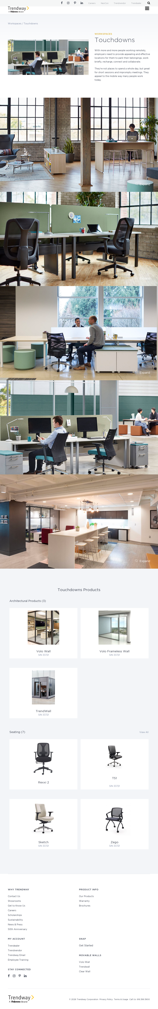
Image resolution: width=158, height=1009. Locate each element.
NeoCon (104, 3)
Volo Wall (84, 962)
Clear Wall (84, 972)
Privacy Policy (106, 999)
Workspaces (14, 24)
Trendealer (136, 3)
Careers (92, 3)
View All (144, 732)
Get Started (86, 945)
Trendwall (84, 967)
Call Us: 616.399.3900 (139, 999)
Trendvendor (120, 3)
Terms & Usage (121, 999)
